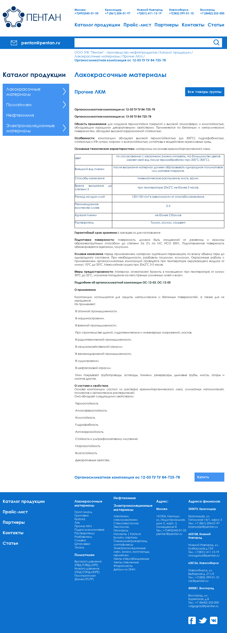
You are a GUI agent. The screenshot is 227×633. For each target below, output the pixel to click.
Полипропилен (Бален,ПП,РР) (85, 577)
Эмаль (79, 547)
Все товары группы (205, 92)
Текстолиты (121, 527)
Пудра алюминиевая (89, 529)
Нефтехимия (20, 115)
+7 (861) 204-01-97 (117, 13)
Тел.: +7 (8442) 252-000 (203, 602)
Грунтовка (81, 515)
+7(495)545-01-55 (86, 13)
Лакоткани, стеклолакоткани (126, 517)
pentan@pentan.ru (169, 534)
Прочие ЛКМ (133, 56)
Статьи (216, 24)
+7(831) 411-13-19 (149, 13)
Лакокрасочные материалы (97, 56)
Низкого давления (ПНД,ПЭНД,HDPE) (87, 570)
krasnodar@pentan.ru (203, 527)
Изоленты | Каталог (127, 534)
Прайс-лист (137, 24)
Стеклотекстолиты (126, 523)
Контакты (193, 24)
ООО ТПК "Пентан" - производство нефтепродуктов (115, 52)
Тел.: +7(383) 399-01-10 (203, 577)
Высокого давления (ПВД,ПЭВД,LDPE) (87, 563)
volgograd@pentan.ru (203, 606)
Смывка (80, 540)
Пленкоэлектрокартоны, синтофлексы (131, 542)
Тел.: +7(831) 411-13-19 (203, 552)
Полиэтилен (18, 104)
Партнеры (166, 24)
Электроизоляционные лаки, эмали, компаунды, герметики (132, 551)
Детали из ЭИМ (124, 569)
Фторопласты (123, 566)
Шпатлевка (82, 544)
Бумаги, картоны (125, 537)
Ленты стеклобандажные (131, 558)
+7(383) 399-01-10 (181, 13)
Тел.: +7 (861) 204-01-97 (204, 523)
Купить (203, 477)
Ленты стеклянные (126, 562)
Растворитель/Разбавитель (84, 534)
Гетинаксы (121, 530)
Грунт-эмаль (83, 512)
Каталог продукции (97, 24)
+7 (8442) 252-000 (212, 13)
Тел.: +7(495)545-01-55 (171, 530)
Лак (77, 522)
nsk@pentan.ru (198, 581)
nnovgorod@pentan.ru (204, 555)
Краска (79, 519)
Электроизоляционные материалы (30, 128)
